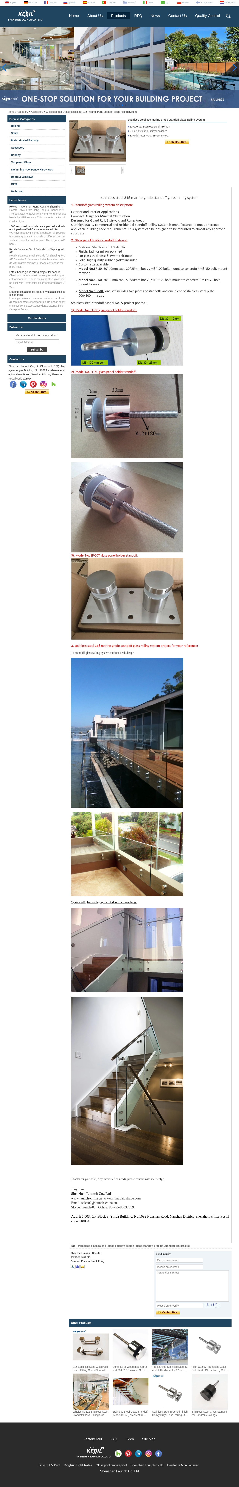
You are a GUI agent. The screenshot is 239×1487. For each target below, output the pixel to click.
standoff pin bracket (177, 1245)
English (13, 2)
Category (22, 111)
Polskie (185, 2)
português (111, 2)
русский (71, 2)
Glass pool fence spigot (111, 1465)
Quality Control (207, 16)
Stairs (14, 133)
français (52, 2)
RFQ (138, 16)
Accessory (37, 111)
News (155, 16)
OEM (14, 184)
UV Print (54, 1465)
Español (91, 2)
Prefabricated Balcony (25, 140)
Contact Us (177, 16)
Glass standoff (54, 111)
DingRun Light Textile (78, 1465)
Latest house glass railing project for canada (34, 272)
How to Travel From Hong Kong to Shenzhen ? (36, 206)
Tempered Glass (21, 162)
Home (74, 16)
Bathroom (17, 191)
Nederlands (229, 2)
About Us (95, 16)
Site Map (148, 1439)
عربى (167, 2)
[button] (113, 105)
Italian (150, 2)
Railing (15, 125)
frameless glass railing (92, 1245)
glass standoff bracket (149, 1245)
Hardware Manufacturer (183, 1465)
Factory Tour (93, 1439)
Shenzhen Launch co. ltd (147, 1465)
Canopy (16, 154)
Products (118, 16)
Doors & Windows (22, 176)
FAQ (114, 1439)
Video (129, 1439)
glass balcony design (121, 1245)
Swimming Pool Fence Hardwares (32, 169)
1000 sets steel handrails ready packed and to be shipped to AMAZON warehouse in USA (37, 228)
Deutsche (32, 2)
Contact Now (37, 391)
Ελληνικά (132, 2)
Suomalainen (206, 2)
